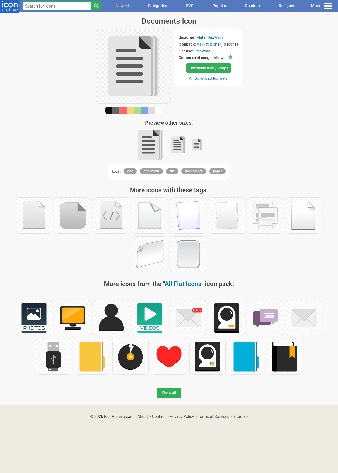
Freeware (202, 51)
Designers (287, 5)
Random (252, 5)
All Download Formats (208, 78)
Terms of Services (213, 416)
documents (194, 171)
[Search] (96, 5)
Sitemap (240, 416)
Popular (219, 5)
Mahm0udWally (210, 37)
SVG (190, 5)
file (172, 171)
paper (217, 171)
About (143, 416)
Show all (169, 393)
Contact (159, 416)
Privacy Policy (182, 416)
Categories (157, 5)
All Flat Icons (208, 44)
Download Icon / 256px (208, 68)
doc (130, 171)
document (151, 171)
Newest (122, 5)
